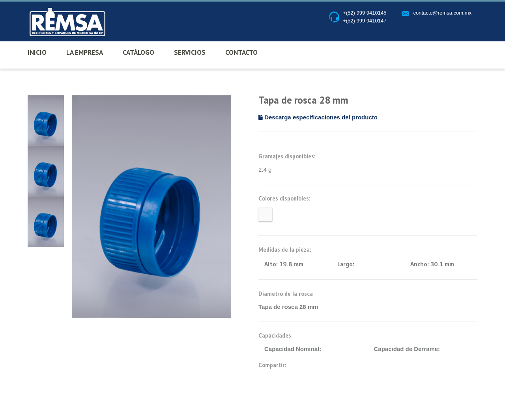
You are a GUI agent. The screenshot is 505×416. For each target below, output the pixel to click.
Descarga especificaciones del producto (318, 117)
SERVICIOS (190, 52)
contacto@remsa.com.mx (442, 13)
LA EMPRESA (84, 52)
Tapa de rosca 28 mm (288, 306)
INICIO (37, 52)
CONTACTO (241, 52)
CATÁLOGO (138, 52)
